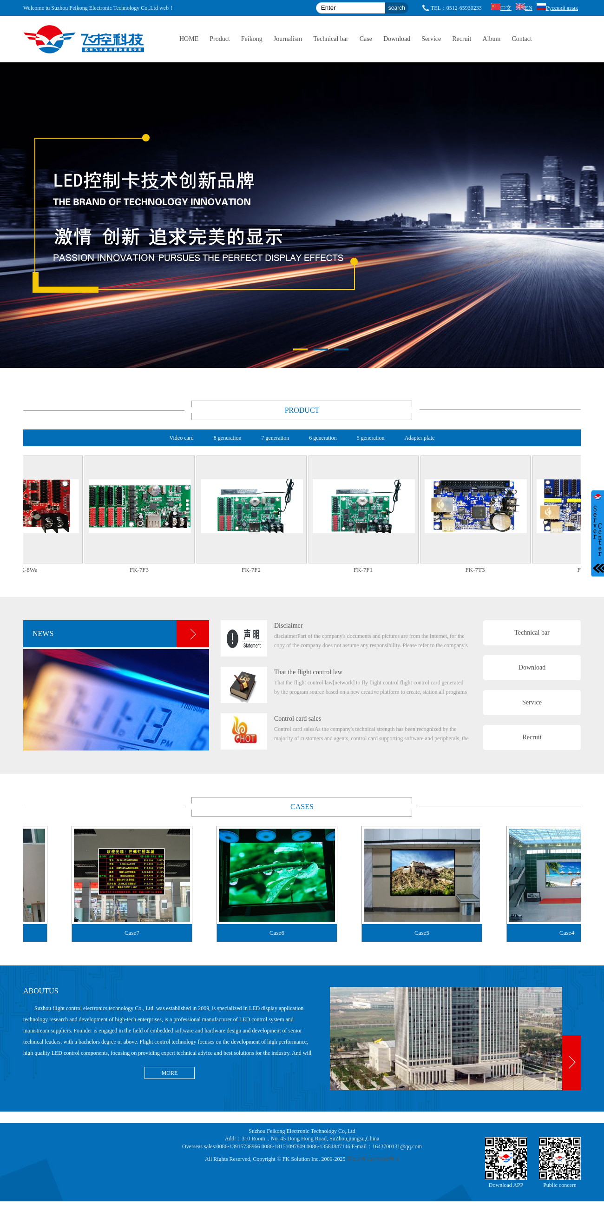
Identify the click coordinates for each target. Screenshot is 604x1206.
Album (491, 38)
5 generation (371, 438)
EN (524, 8)
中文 (501, 8)
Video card (182, 438)
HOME (188, 38)
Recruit (461, 38)
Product (220, 38)
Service (431, 38)
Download (396, 38)
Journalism (288, 38)
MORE (170, 1073)
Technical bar (330, 38)
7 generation (275, 438)
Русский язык (557, 8)
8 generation (228, 438)
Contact (522, 38)
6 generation (323, 438)
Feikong (252, 38)
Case (366, 38)
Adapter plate (419, 438)
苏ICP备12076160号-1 (373, 1159)
